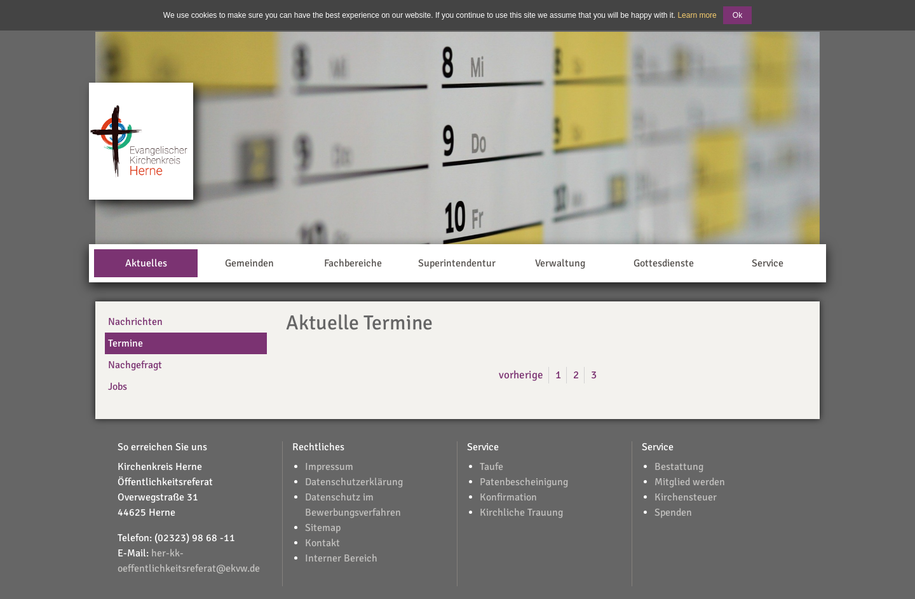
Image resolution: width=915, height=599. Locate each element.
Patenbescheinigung (524, 482)
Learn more (696, 15)
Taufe (491, 466)
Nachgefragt (135, 365)
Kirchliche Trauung (521, 512)
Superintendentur (457, 263)
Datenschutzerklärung (354, 482)
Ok (737, 15)
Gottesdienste (664, 263)
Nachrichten (135, 321)
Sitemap (323, 527)
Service (767, 263)
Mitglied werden (689, 482)
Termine (125, 343)
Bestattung (678, 466)
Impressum (329, 466)
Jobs (117, 386)
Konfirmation (508, 497)
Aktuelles (146, 263)
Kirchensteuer (685, 497)
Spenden (673, 512)
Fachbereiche (353, 263)
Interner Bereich (341, 558)
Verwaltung (560, 263)
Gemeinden (249, 263)
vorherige (521, 375)
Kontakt (322, 543)
